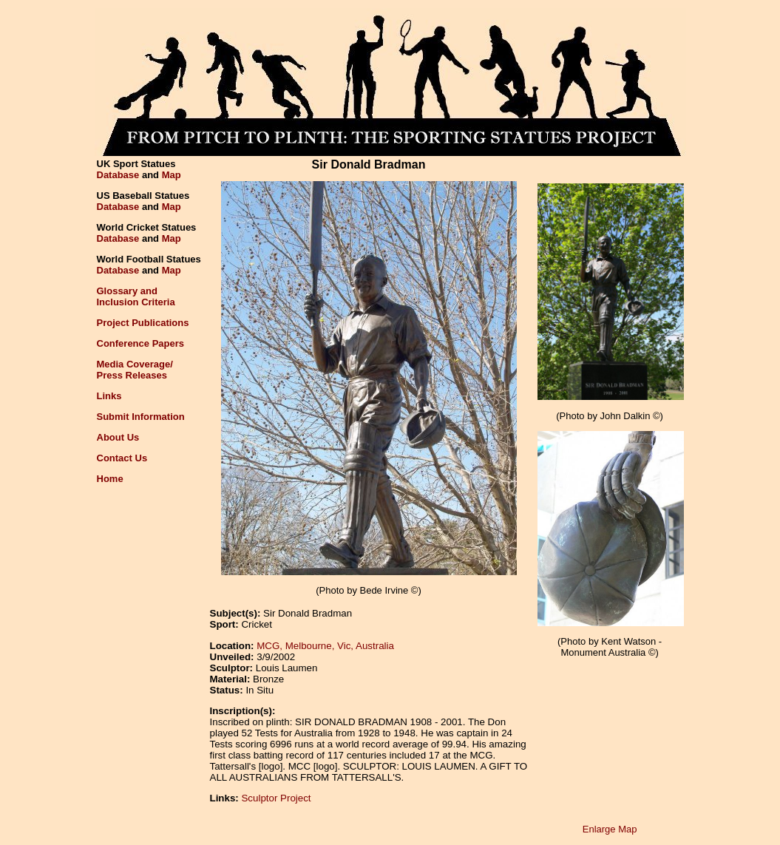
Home (110, 478)
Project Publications (143, 322)
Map (171, 174)
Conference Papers (141, 343)
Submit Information (141, 416)
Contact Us (122, 458)
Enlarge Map (610, 829)
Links (109, 395)
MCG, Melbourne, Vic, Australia (325, 645)
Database (118, 174)
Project (295, 798)
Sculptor (259, 798)
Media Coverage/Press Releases (135, 370)
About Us (118, 437)
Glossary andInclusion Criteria (136, 296)
